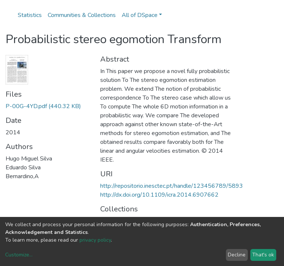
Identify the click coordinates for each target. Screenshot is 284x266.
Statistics (30, 15)
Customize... (19, 254)
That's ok (263, 254)
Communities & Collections (82, 15)
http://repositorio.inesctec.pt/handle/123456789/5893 (171, 186)
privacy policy (95, 239)
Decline (237, 254)
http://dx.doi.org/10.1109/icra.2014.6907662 (159, 195)
